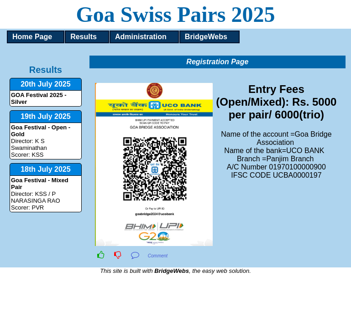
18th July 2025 (45, 169)
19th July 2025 (45, 116)
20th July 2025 (45, 84)
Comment (158, 255)
